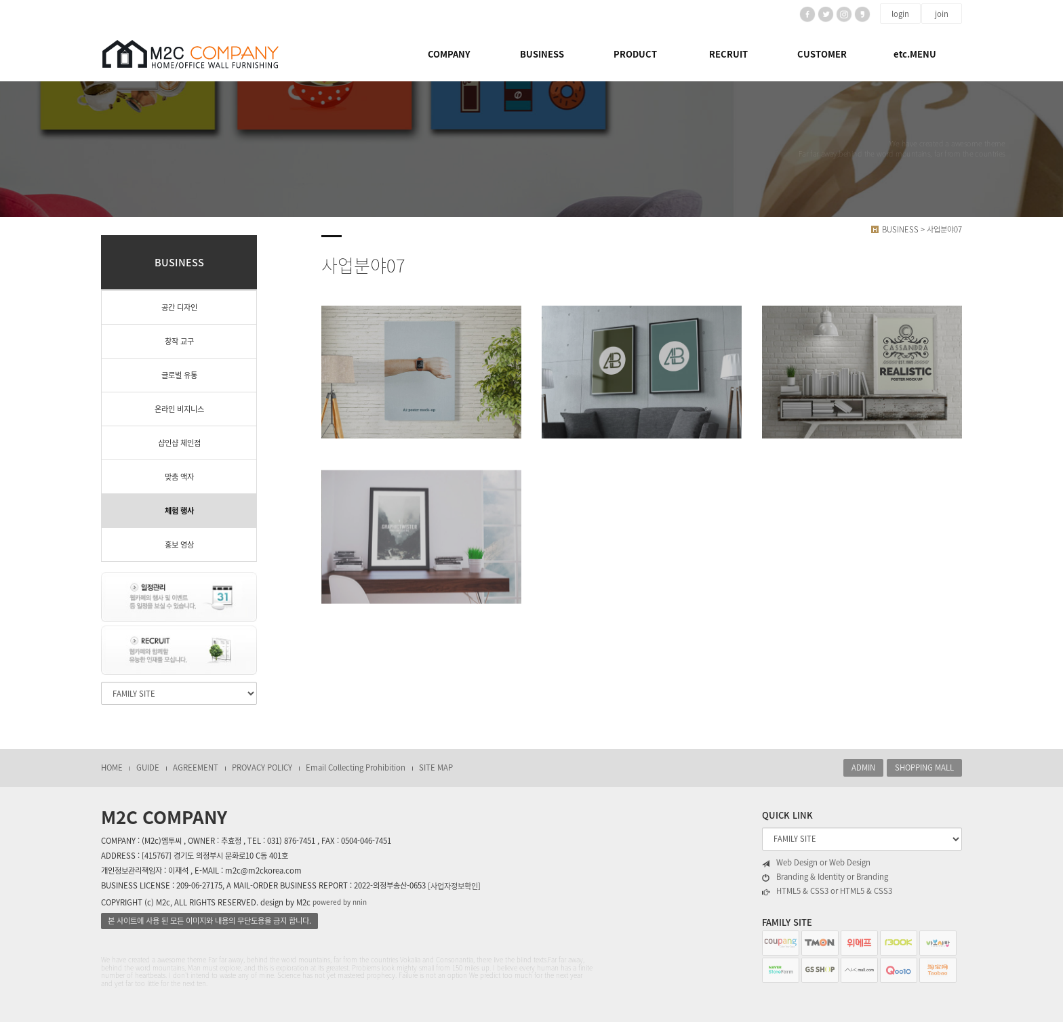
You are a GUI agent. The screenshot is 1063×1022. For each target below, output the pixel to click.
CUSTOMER (822, 53)
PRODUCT (635, 53)
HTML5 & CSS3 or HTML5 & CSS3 (827, 891)
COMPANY (449, 53)
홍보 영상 (179, 544)
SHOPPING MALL (924, 767)
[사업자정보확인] (454, 886)
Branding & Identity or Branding (825, 877)
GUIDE (147, 767)
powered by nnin (340, 902)
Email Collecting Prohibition (355, 767)
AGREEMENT (195, 767)
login (900, 14)
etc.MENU (915, 53)
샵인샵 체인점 (179, 443)
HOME (112, 767)
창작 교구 (179, 341)
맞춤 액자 (179, 477)
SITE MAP (436, 767)
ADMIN (863, 767)
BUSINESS (542, 53)
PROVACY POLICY (262, 767)
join (941, 14)
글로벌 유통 (179, 375)
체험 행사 (179, 510)
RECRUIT (728, 53)
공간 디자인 (179, 307)
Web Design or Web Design (816, 862)
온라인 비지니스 (179, 409)
